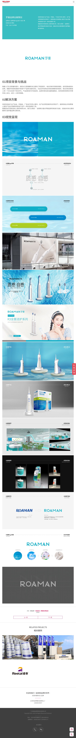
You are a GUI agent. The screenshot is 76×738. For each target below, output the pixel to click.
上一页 (32, 617)
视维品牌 (32, 611)
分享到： (38, 612)
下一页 (44, 617)
